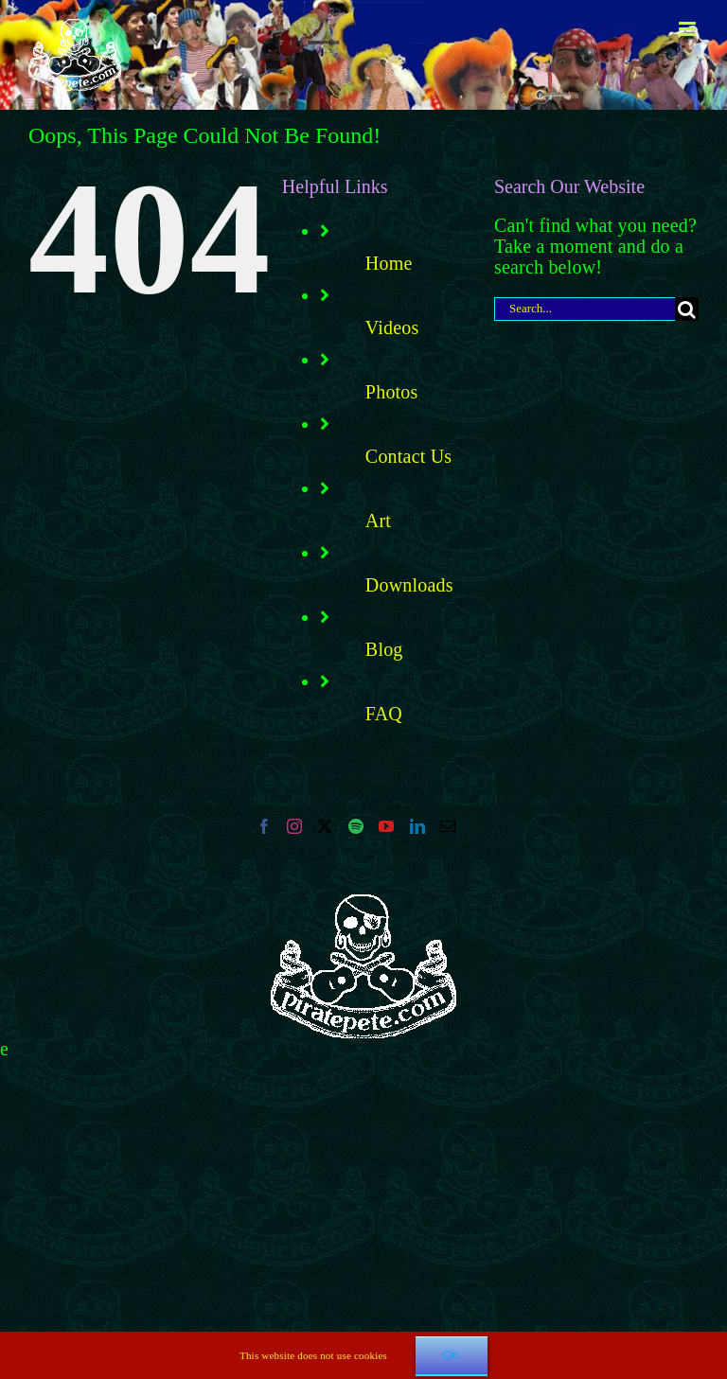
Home (389, 263)
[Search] (687, 309)
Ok (451, 1355)
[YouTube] (386, 826)
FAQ (383, 713)
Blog (384, 649)
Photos (391, 391)
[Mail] (447, 826)
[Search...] (584, 309)
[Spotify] (356, 826)
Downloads (409, 585)
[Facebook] (264, 826)
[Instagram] (294, 826)
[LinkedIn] (417, 826)
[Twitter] (324, 826)
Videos (392, 327)
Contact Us (408, 456)
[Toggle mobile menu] (689, 29)
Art (378, 520)
